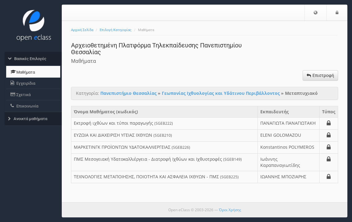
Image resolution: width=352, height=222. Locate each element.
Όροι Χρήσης (230, 209)
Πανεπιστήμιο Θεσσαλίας (128, 93)
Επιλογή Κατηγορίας (116, 30)
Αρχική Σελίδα (82, 30)
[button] (315, 13)
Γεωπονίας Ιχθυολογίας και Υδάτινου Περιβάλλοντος (221, 93)
